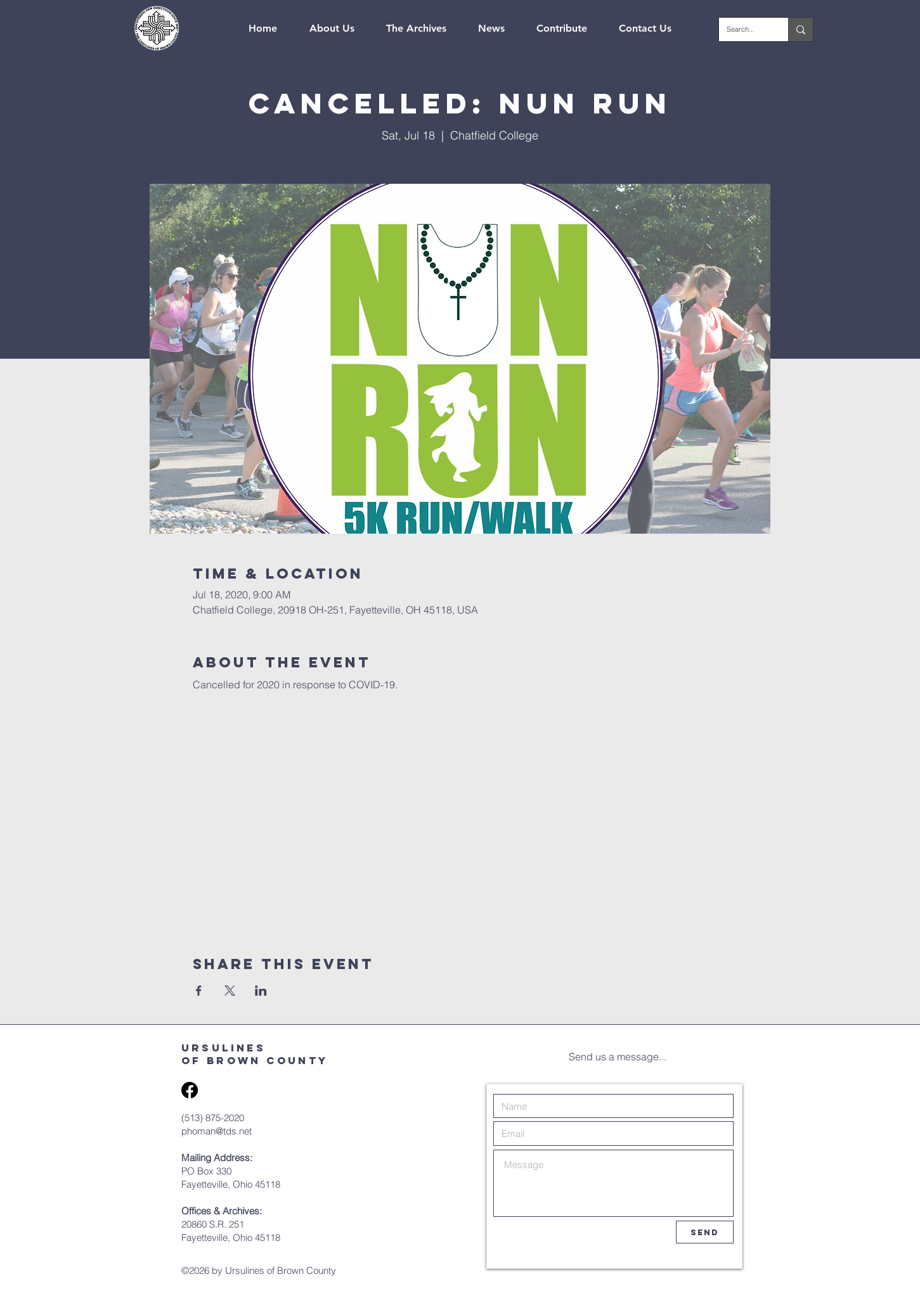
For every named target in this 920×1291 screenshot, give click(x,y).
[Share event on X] (230, 991)
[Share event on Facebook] (199, 991)
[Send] (705, 1232)
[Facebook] (189, 1090)
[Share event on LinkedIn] (261, 991)
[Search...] (744, 29)
